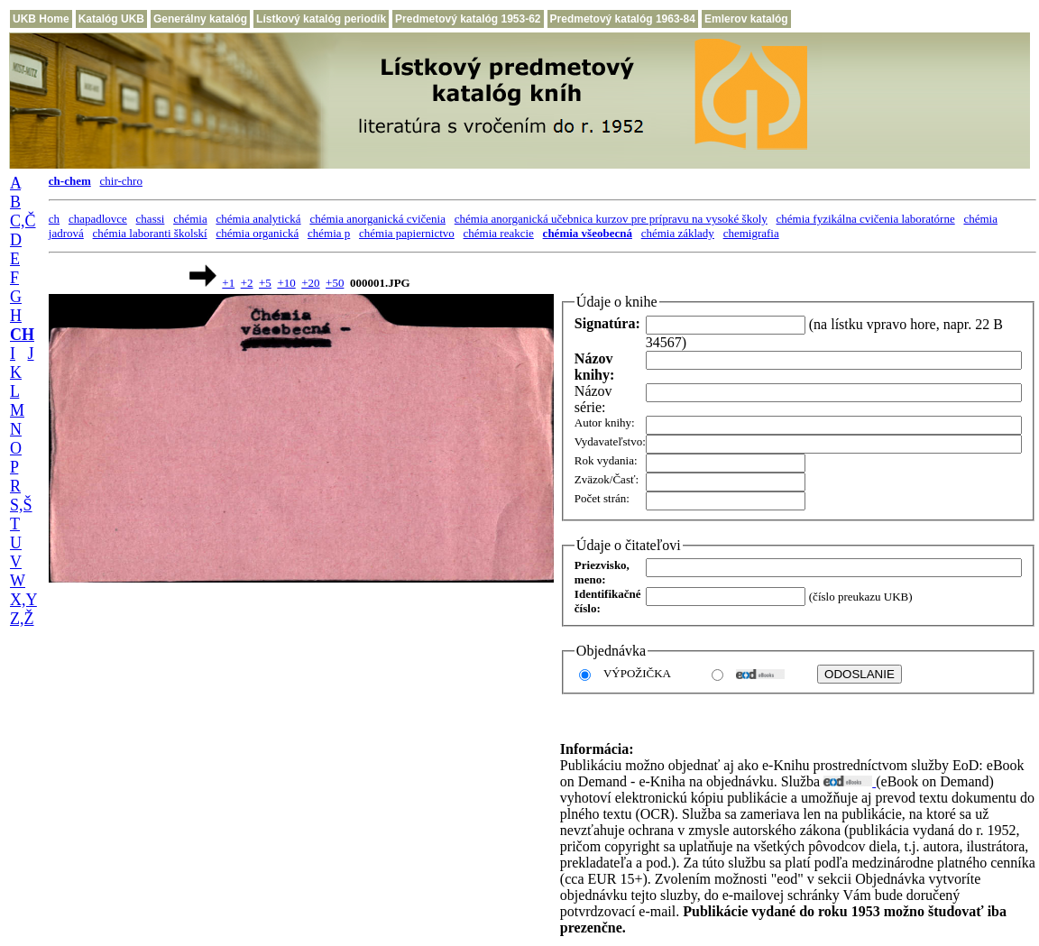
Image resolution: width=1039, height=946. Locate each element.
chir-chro (121, 181)
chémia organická (257, 233)
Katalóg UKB (111, 19)
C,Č (23, 221)
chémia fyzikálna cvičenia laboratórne (866, 218)
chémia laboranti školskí (150, 233)
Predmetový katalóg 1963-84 (622, 19)
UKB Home (41, 19)
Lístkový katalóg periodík (321, 19)
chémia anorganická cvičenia (377, 218)
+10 (286, 282)
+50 (335, 282)
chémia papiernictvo (407, 233)
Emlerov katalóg (746, 19)
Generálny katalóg (200, 19)
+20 (310, 282)
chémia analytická (258, 218)
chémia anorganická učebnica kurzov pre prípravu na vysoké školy (611, 218)
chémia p (329, 233)
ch (54, 218)
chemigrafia (751, 233)
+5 (265, 282)
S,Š (21, 505)
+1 (228, 282)
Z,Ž (22, 619)
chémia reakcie (499, 233)
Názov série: (593, 399)
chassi (150, 218)
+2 (247, 282)
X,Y (23, 600)
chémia (190, 218)
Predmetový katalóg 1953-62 (467, 19)
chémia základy (677, 233)
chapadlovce (98, 218)
